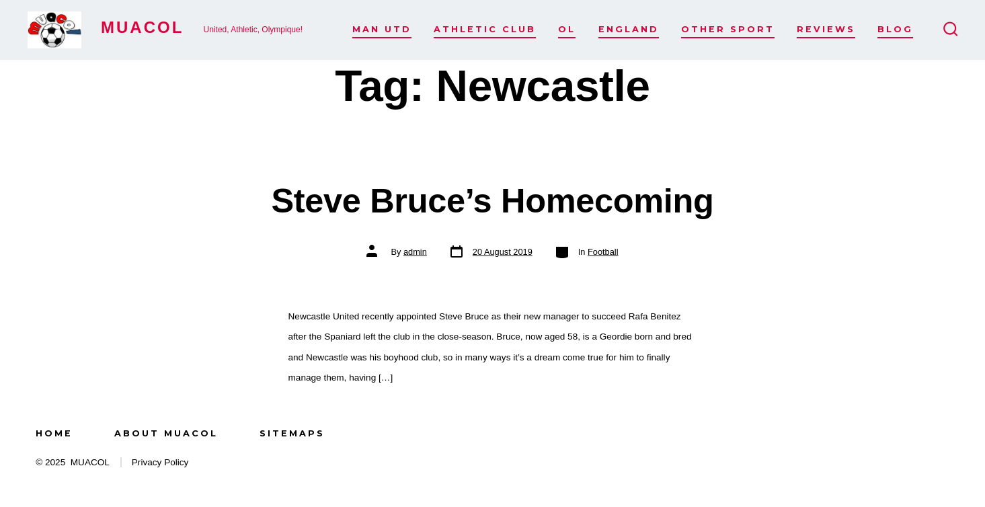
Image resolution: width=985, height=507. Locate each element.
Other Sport (728, 29)
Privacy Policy (160, 462)
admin (415, 252)
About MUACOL (166, 433)
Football (603, 252)
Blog (895, 29)
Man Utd (381, 29)
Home (54, 433)
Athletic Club (485, 29)
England (628, 29)
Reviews (826, 29)
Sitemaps (292, 433)
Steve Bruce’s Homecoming (492, 201)
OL (567, 29)
